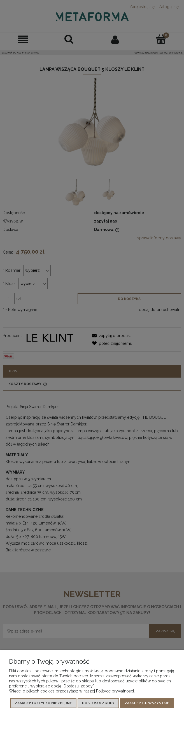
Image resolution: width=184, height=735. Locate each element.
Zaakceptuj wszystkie (147, 703)
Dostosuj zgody (98, 703)
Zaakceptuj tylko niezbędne (43, 703)
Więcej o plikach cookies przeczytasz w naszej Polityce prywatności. (72, 691)
